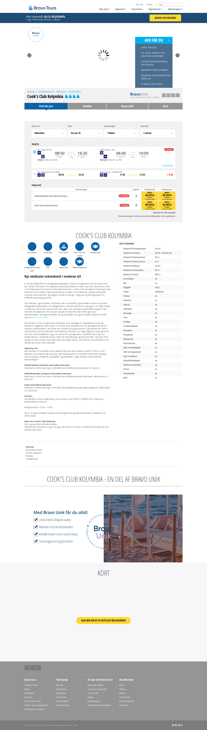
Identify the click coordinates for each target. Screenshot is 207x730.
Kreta (121, 685)
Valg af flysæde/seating (97, 689)
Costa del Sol (124, 697)
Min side (104, 9)
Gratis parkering (62, 705)
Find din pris (46, 106)
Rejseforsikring (94, 701)
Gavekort (28, 697)
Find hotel (137, 9)
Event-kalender (62, 701)
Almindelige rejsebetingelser (99, 705)
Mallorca (123, 689)
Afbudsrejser (175, 9)
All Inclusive (61, 697)
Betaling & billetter (95, 685)
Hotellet (87, 106)
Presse (27, 689)
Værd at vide (93, 693)
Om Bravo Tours (31, 685)
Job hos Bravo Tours (32, 701)
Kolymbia (75, 91)
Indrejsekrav (61, 693)
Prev (29, 54)
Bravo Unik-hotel (39, 317)
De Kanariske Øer (126, 701)
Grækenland (45, 91)
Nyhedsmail (29, 693)
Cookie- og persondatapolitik (36, 705)
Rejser (31, 91)
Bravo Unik (127, 106)
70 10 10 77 (177, 725)
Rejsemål (120, 9)
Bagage (91, 697)
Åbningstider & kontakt (34, 709)
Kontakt (149, 4)
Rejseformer (155, 9)
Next (178, 54)
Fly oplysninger (167, 165)
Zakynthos (123, 705)
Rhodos (61, 91)
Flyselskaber (61, 689)
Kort (165, 106)
